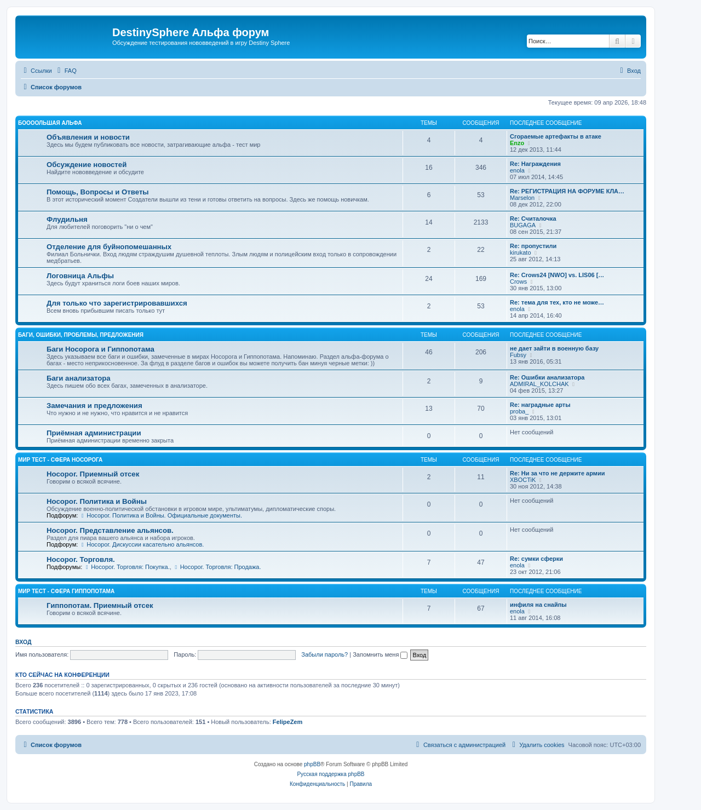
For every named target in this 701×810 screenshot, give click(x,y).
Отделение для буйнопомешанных (109, 247)
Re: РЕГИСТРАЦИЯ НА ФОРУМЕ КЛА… (567, 191)
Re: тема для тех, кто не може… (557, 302)
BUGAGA (523, 225)
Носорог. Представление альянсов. (110, 530)
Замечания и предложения (94, 405)
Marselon (522, 197)
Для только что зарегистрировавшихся (117, 303)
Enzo (517, 143)
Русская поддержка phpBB (330, 774)
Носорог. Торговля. (81, 559)
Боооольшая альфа (50, 123)
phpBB (312, 764)
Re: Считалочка (533, 218)
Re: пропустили (533, 246)
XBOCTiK (523, 479)
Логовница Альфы (80, 276)
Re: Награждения (535, 163)
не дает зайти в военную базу (554, 348)
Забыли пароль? (324, 654)
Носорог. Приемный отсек (93, 474)
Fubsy (518, 355)
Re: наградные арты (540, 404)
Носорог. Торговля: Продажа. (217, 567)
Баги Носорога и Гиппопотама (100, 349)
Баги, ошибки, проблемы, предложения (80, 335)
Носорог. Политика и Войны (97, 501)
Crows (518, 281)
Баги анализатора (79, 378)
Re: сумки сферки (536, 558)
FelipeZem (287, 722)
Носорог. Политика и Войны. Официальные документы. (160, 515)
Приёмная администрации (94, 433)
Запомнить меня (380, 654)
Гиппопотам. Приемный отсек (100, 605)
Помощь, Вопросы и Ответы (98, 192)
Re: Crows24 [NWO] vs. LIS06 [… (557, 275)
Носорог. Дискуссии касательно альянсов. (141, 544)
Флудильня (67, 219)
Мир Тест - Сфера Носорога (60, 460)
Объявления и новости (88, 137)
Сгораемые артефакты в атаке (555, 136)
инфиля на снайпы (538, 604)
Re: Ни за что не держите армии (557, 473)
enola (517, 170)
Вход (23, 642)
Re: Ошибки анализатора (547, 377)
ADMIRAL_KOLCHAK (539, 384)
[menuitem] (66, 70)
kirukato (520, 252)
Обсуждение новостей (87, 164)
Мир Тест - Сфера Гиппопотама (66, 591)
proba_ (519, 411)
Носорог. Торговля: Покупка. (126, 567)
